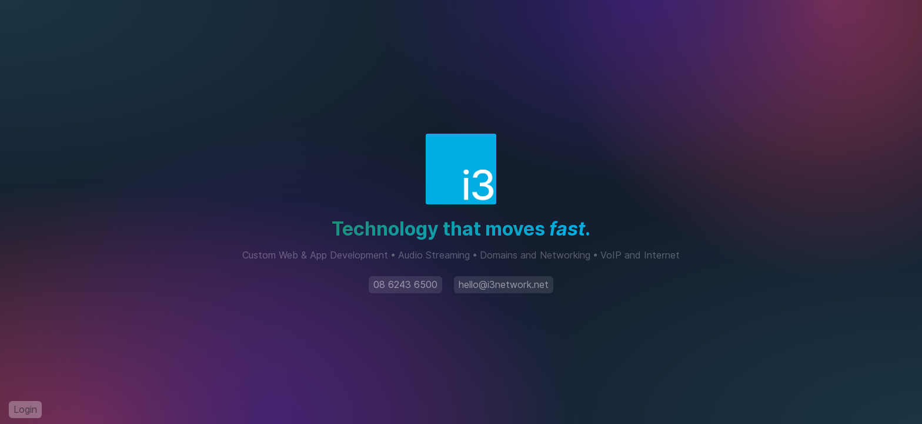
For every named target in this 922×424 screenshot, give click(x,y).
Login (25, 409)
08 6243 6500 (405, 284)
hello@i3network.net (504, 284)
